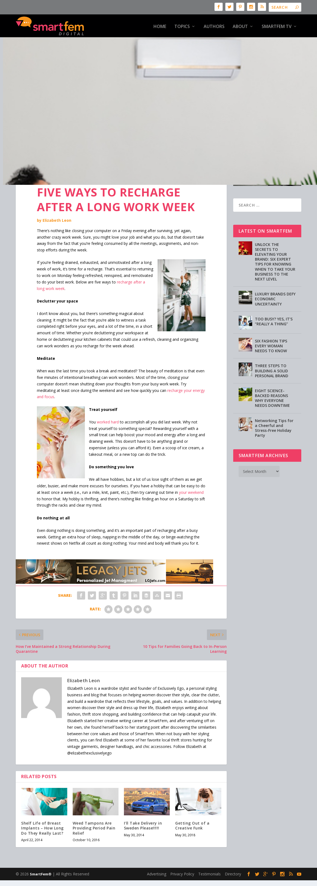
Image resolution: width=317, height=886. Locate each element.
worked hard (108, 412)
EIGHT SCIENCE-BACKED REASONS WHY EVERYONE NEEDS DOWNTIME (272, 389)
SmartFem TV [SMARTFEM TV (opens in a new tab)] (277, 25)
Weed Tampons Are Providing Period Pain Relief (94, 818)
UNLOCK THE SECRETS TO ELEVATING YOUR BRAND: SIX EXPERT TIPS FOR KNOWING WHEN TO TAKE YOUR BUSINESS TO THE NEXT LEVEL (275, 252)
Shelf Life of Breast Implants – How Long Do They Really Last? (42, 818)
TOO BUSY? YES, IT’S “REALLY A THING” (274, 312)
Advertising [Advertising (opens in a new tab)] (156, 864)
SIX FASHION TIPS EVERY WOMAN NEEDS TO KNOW (271, 336)
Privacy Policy (182, 864)
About (240, 25)
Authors (214, 25)
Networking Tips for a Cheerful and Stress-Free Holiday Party (274, 418)
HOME (159, 25)
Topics (182, 25)
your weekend (191, 482)
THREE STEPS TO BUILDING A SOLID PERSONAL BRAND (271, 361)
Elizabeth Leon (57, 211)
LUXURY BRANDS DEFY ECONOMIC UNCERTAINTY (275, 289)
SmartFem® (41, 864)
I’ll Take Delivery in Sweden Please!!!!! (143, 816)
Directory (233, 864)
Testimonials (209, 864)
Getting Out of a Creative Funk (192, 816)
